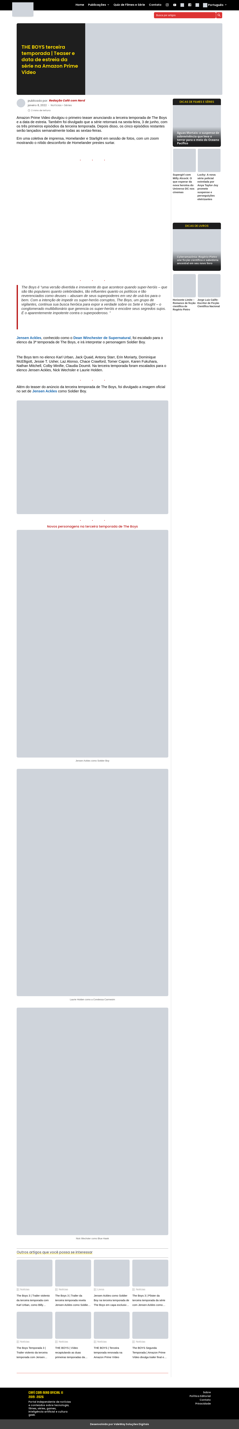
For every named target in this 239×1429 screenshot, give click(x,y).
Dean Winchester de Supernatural (102, 338)
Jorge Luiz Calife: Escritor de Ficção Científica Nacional (208, 303)
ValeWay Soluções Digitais (131, 1424)
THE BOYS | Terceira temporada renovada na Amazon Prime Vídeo (108, 1352)
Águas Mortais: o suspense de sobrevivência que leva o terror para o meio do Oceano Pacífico (198, 138)
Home (80, 5)
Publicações (97, 5)
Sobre (207, 1392)
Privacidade (203, 1403)
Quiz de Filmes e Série (129, 5)
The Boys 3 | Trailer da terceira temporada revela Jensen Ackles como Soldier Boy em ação (72, 1300)
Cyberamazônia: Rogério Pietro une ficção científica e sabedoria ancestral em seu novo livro (197, 260)
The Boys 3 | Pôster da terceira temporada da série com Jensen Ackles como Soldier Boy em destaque (148, 1300)
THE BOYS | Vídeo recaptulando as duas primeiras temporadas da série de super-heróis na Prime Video (70, 1353)
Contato (155, 5)
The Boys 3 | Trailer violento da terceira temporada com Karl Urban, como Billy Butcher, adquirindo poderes (33, 1300)
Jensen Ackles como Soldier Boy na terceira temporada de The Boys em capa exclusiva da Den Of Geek (111, 1300)
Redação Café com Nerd (67, 101)
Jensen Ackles (29, 338)
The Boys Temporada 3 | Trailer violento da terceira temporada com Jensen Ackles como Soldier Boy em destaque (34, 1353)
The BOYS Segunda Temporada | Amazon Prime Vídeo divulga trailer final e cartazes (148, 1353)
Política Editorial (200, 1396)
